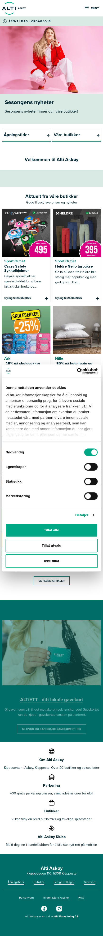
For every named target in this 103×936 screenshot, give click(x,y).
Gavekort (89, 882)
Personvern (26, 897)
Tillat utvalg (51, 545)
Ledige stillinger (64, 882)
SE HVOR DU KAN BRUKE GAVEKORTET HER (51, 729)
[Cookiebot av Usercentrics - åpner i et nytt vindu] (77, 371)
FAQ (81, 897)
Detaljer (82, 515)
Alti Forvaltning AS (66, 916)
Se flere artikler (52, 581)
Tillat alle (51, 530)
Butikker (39, 882)
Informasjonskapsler (56, 897)
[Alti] (44, 910)
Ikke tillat (51, 561)
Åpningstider (16, 882)
